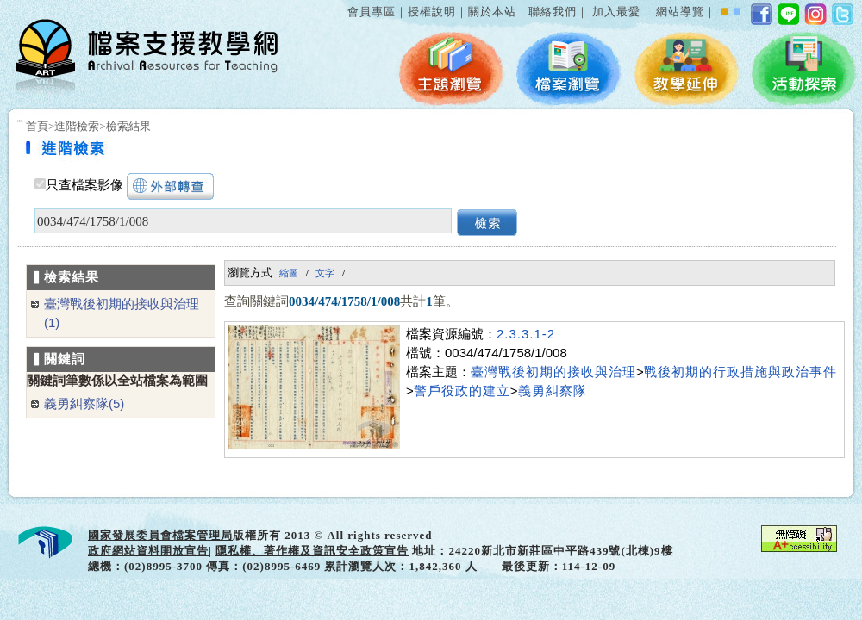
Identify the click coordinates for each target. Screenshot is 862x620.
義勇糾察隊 (552, 390)
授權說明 (432, 11)
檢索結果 (128, 126)
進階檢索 (76, 126)
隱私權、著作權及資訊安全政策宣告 (312, 550)
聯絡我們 (552, 11)
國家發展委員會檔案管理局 (160, 535)
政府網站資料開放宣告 (148, 550)
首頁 (37, 126)
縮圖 (288, 273)
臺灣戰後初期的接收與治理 (553, 371)
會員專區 (371, 11)
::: (343, 3)
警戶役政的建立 (462, 390)
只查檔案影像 (84, 185)
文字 (324, 273)
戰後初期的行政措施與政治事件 (740, 371)
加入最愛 (616, 11)
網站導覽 (680, 11)
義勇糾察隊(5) (84, 403)
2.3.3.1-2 (526, 333)
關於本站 (492, 11)
